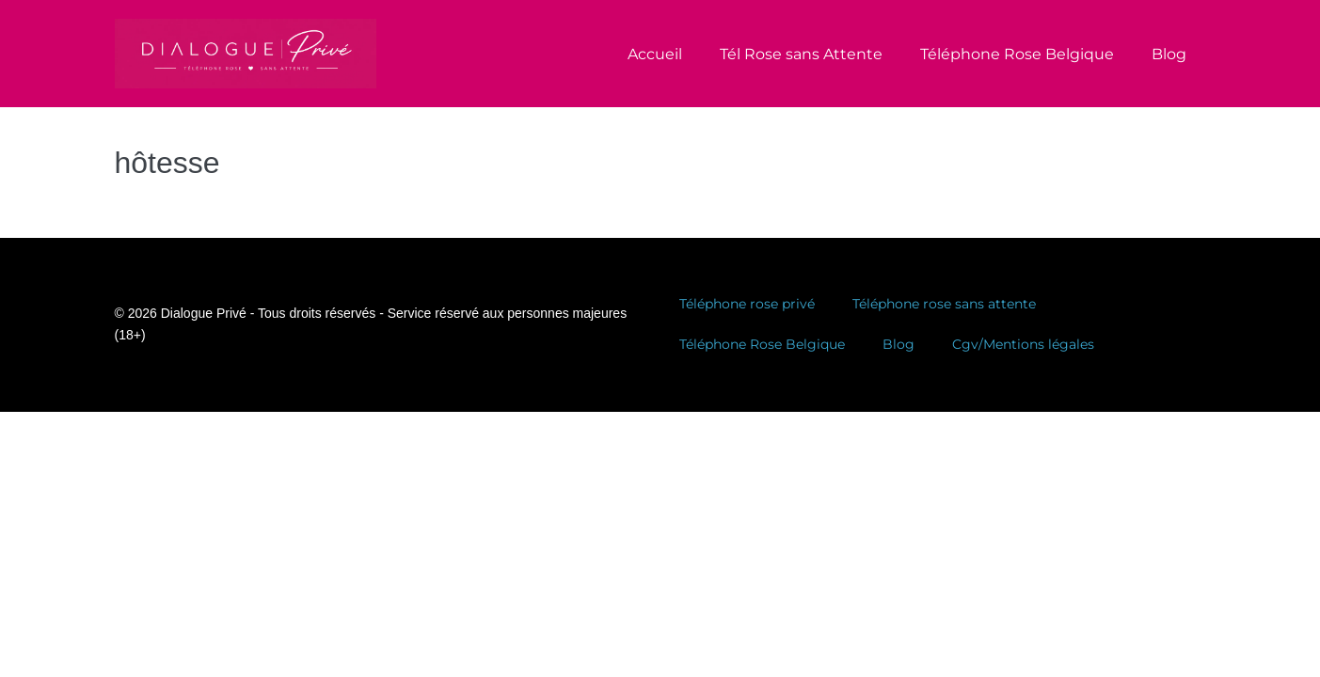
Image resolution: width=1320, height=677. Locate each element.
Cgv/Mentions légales (1023, 344)
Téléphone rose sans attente (944, 303)
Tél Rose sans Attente (801, 54)
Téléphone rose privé (747, 303)
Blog (1169, 54)
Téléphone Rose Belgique (1017, 54)
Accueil (655, 54)
